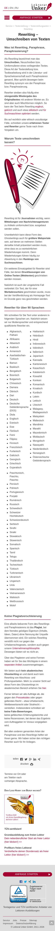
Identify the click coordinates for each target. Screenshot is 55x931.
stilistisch (33, 110)
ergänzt (39, 106)
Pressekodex (23, 697)
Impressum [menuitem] (8, 923)
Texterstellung (21, 26)
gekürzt (8, 110)
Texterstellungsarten (39, 26)
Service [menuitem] (6, 920)
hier (44, 688)
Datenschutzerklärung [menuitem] (26, 923)
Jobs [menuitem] (15, 920)
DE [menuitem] (6, 8)
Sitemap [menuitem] (33, 920)
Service (9, 26)
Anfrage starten (31, 17)
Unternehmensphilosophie (25, 648)
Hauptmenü (7, 17)
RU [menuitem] (16, 8)
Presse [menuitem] (23, 920)
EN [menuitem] (11, 8)
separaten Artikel (13, 664)
